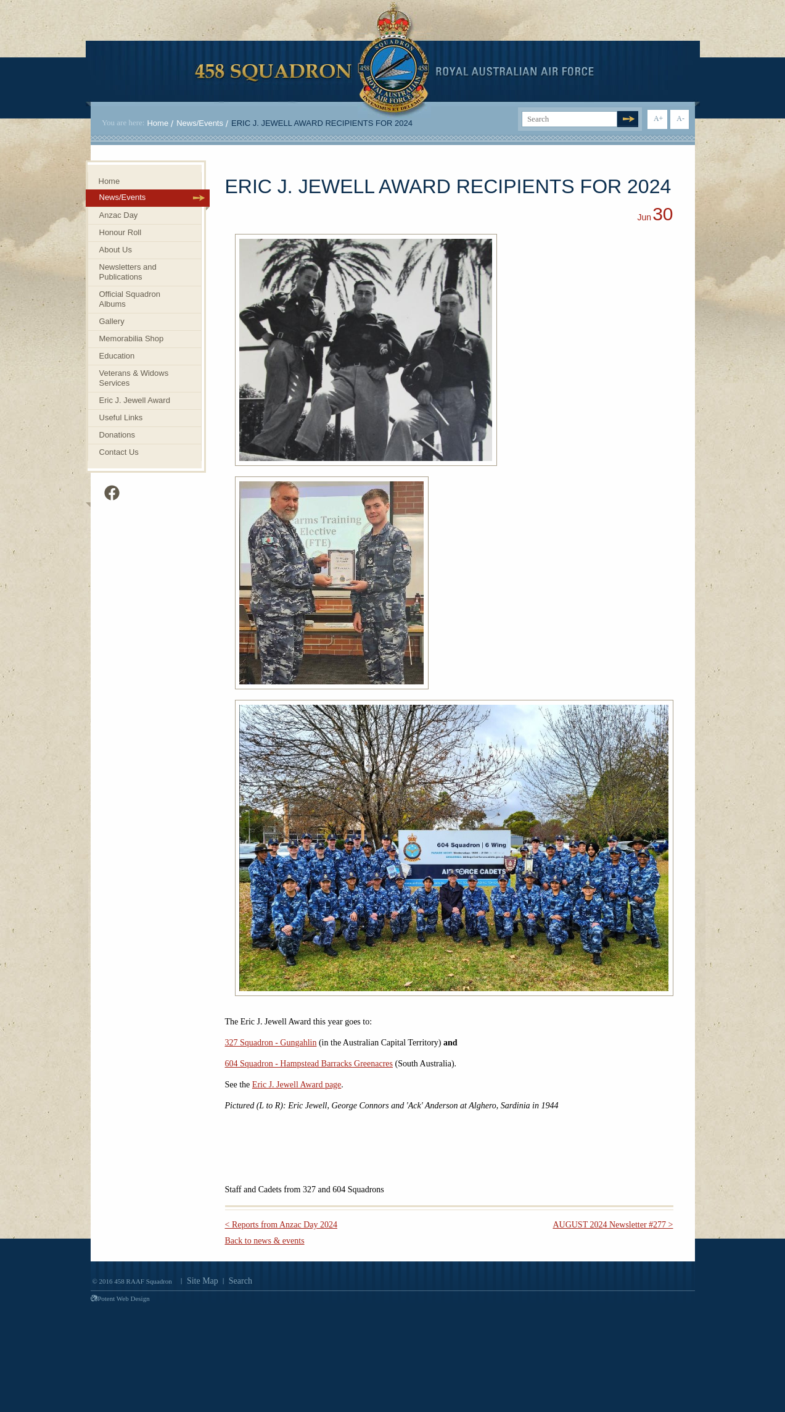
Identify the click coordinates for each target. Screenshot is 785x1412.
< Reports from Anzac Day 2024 (281, 1224)
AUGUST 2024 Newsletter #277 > (613, 1224)
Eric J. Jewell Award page (297, 1084)
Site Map (202, 1280)
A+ (658, 118)
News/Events (199, 123)
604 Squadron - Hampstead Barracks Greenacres (309, 1063)
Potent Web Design (120, 1298)
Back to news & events (265, 1240)
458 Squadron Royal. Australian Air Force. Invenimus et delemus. (394, 60)
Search (240, 1280)
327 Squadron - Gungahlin (271, 1042)
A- (680, 118)
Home (157, 123)
